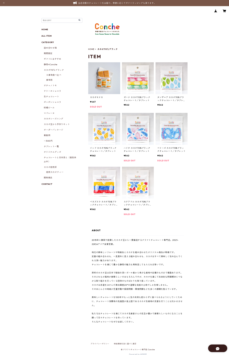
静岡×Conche (50, 64)
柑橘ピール (49, 107)
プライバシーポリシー (100, 344)
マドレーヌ (49, 113)
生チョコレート (51, 96)
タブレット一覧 (51, 146)
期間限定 (48, 53)
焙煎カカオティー (54, 172)
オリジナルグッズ (52, 152)
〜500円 (48, 141)
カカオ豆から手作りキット (57, 124)
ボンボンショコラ (52, 102)
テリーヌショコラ (52, 91)
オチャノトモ (50, 85)
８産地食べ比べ (53, 75)
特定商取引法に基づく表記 (125, 344)
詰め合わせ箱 (50, 48)
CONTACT (46, 184)
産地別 (49, 80)
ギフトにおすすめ (52, 59)
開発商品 (48, 177)
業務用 (47, 135)
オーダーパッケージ (53, 129)
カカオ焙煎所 (50, 167)
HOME (91, 49)
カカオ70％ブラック (54, 70)
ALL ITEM (46, 36)
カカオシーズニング (53, 118)
